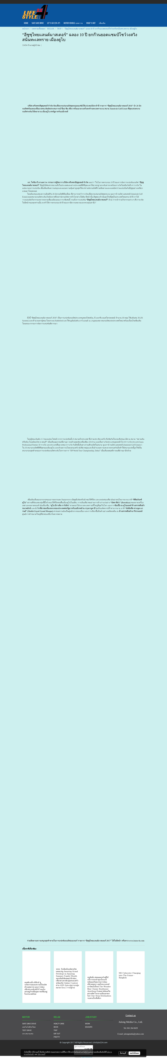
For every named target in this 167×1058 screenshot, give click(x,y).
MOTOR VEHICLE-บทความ (73, 23)
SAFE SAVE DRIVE (38, 23)
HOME (26, 23)
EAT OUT (57, 1034)
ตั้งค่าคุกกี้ (123, 1053)
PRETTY (57, 1037)
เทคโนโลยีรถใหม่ (29, 1027)
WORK (87, 1024)
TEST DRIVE (26, 1030)
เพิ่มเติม (102, 23)
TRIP (55, 1030)
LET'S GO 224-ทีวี (53, 23)
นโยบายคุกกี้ (41, 1054)
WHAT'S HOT (90, 23)
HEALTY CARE (59, 1024)
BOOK (56, 1027)
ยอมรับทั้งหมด (134, 1053)
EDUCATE (88, 1027)
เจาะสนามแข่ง (27, 1034)
